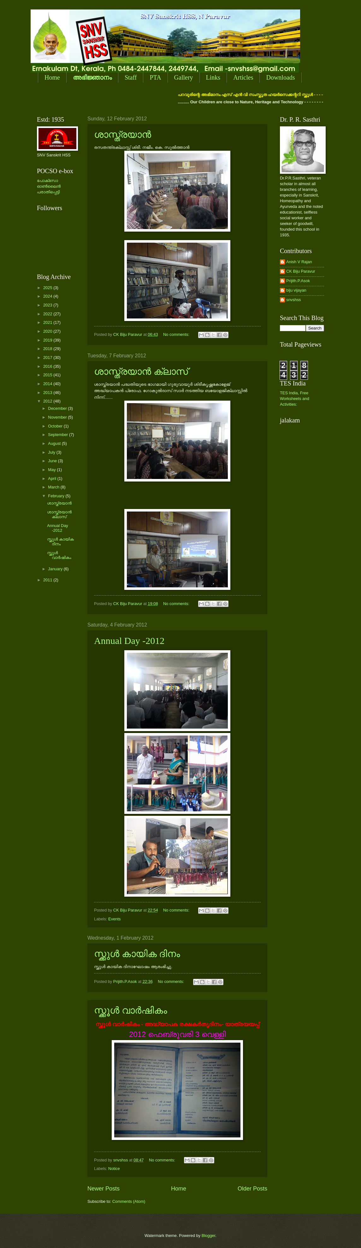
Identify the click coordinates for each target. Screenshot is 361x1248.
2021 (48, 322)
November (58, 417)
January (55, 568)
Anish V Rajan (299, 261)
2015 (48, 375)
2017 (48, 357)
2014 (48, 383)
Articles (243, 77)
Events (114, 919)
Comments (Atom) (128, 1201)
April (52, 478)
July (52, 452)
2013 (48, 392)
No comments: (177, 334)
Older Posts (252, 1188)
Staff (131, 77)
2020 (48, 331)
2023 (48, 305)
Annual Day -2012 (129, 640)
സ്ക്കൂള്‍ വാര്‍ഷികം (130, 1010)
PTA (155, 77)
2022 (48, 314)
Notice (114, 1168)
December (58, 408)
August (55, 443)
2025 (48, 287)
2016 (48, 366)
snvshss (293, 299)
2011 (48, 580)
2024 (48, 296)
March (54, 487)
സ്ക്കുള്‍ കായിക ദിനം (137, 953)
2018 (48, 348)
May (52, 469)
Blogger (209, 1235)
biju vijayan (296, 290)
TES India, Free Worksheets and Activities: (294, 399)
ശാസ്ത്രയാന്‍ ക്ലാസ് (141, 371)
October (55, 426)
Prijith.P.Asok (298, 280)
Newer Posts (103, 1188)
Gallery (183, 77)
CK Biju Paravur (300, 271)
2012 (48, 401)
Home (52, 77)
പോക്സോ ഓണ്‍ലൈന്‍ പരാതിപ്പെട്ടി (49, 186)
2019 (48, 340)
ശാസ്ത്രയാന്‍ (122, 134)
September (58, 434)
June (53, 460)
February (56, 496)
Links (213, 77)
